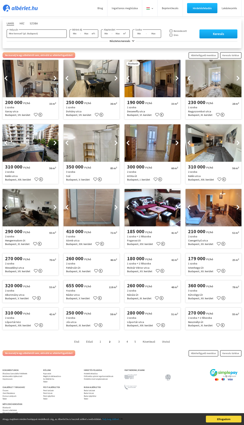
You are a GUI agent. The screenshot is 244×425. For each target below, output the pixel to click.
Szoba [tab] (34, 23)
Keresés (218, 34)
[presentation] (6, 78)
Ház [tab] (21, 23)
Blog (100, 8)
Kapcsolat (47, 373)
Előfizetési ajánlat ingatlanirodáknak (98, 376)
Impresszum (8, 379)
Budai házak (89, 393)
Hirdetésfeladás (202, 8)
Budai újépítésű (90, 396)
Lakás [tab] (10, 23)
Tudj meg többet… (111, 419)
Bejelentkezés (170, 8)
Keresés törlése (230, 55)
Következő (149, 341)
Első (76, 341)
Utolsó (166, 341)
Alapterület (109, 29)
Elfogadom (223, 419)
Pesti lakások (48, 390)
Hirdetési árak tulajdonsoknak (96, 379)
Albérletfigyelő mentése (203, 55)
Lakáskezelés (229, 8)
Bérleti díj (77, 29)
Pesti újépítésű (49, 396)
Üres (176, 35)
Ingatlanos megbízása (125, 8)
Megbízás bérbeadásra (52, 376)
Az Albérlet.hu (48, 379)
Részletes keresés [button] (122, 41)
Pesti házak (48, 393)
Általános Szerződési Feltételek (15, 373)
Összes (5, 390)
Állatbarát (7, 407)
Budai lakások (89, 390)
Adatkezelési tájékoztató (12, 376)
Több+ (45, 382)
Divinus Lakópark (9, 396)
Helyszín (13, 29)
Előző (89, 341)
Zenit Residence (9, 393)
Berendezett (180, 30)
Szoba (138, 29)
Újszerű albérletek (10, 410)
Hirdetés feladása (91, 373)
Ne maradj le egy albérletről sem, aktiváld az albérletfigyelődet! (39, 55)
